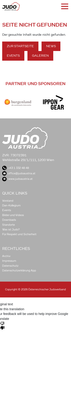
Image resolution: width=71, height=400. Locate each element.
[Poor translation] (2, 325)
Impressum (9, 260)
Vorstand (7, 200)
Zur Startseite (20, 46)
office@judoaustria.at (18, 173)
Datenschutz (10, 265)
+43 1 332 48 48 (15, 168)
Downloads (9, 219)
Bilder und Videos (13, 215)
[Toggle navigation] (64, 6)
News (51, 46)
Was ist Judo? (11, 229)
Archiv (6, 256)
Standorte (8, 224)
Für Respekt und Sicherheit (19, 234)
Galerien (40, 56)
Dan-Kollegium (11, 205)
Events (13, 56)
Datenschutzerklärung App (19, 270)
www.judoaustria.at (17, 179)
